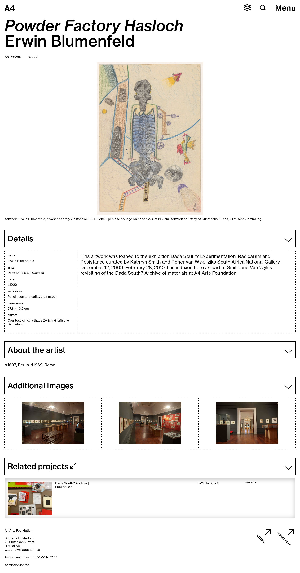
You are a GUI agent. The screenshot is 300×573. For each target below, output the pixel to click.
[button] (247, 7)
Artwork (13, 57)
